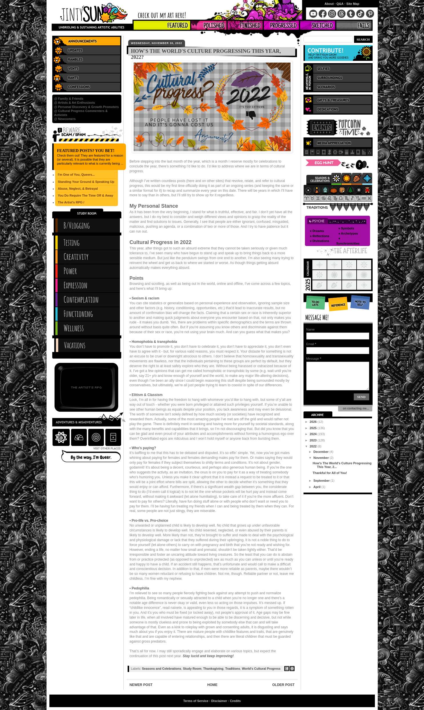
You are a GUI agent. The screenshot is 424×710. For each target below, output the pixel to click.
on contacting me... (355, 408)
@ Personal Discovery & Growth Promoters (86, 107)
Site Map (352, 3)
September (322, 480)
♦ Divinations (319, 241)
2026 (314, 421)
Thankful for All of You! (330, 473)
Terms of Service (195, 701)
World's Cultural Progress (261, 668)
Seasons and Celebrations (161, 668)
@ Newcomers (65, 119)
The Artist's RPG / (71, 202)
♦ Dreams (317, 231)
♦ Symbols (346, 228)
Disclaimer (219, 701)
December (321, 451)
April (317, 487)
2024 (314, 434)
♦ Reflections (319, 236)
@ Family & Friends (68, 98)
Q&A (340, 3)
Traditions (232, 668)
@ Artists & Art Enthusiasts (74, 102)
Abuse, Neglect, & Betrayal (78, 188)
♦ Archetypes (348, 233)
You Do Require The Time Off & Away (85, 195)
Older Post (283, 685)
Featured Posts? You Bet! (85, 151)
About (329, 3)
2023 (314, 440)
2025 (314, 428)
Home (212, 685)
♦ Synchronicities (348, 241)
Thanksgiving (213, 668)
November (322, 457)
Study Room (192, 668)
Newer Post (141, 685)
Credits (235, 701)
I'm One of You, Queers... (76, 174)
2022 (314, 446)
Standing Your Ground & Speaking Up (86, 181)
